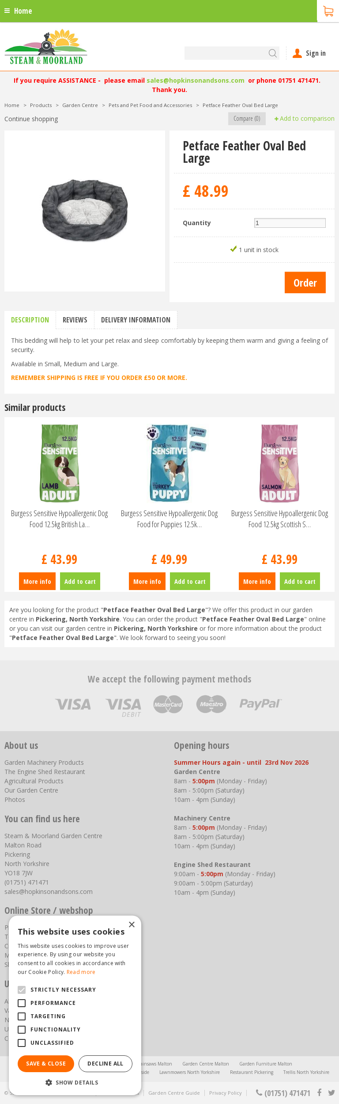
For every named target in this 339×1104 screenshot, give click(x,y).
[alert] (75, 1005)
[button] (75, 1082)
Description (30, 320)
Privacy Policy (225, 1092)
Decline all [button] (105, 1063)
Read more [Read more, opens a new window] (81, 972)
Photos (14, 799)
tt (331, 1093)
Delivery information (135, 320)
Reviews (75, 320)
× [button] (131, 925)
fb (319, 1093)
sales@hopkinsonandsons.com (196, 80)
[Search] (232, 53)
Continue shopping (31, 119)
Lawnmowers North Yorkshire (189, 1072)
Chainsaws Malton (153, 1064)
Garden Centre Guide (174, 1092)
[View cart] (328, 10)
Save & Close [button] (46, 1063)
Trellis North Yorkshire (306, 1072)
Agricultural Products (34, 781)
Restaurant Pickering (251, 1072)
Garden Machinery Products (44, 762)
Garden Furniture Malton (265, 1064)
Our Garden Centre (31, 790)
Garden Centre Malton (205, 1064)
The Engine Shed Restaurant (44, 771)
